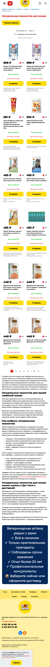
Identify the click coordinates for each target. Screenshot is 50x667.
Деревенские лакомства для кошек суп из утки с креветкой (12, 342)
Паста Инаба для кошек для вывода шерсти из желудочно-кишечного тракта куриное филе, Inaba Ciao (13, 124)
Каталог (10, 3)
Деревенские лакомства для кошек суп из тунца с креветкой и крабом (12, 287)
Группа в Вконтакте (20, 633)
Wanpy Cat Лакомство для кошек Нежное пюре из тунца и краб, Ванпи (36, 68)
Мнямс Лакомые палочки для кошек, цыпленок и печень (12, 233)
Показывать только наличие (26, 34)
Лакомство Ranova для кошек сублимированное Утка (36, 122)
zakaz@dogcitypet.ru (9, 621)
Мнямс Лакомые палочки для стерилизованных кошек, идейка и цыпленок (36, 233)
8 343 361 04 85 (9, 627)
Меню (4, 3)
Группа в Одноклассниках (25, 633)
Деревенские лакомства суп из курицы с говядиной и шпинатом (36, 287)
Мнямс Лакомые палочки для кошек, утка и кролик (12, 179)
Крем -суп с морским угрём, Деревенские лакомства (36, 341)
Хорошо (16, 663)
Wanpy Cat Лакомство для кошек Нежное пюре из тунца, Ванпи (12, 68)
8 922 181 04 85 (9, 624)
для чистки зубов (25, 477)
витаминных (41, 477)
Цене (30, 31)
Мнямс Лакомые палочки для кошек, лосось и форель (37, 179)
